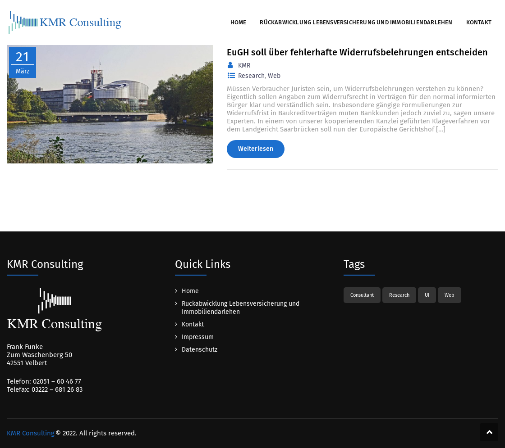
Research (251, 76)
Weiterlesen (255, 149)
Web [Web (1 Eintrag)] (449, 295)
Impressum (198, 337)
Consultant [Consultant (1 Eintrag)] (362, 295)
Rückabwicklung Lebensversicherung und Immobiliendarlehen (356, 22)
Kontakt (478, 22)
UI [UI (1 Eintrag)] (427, 295)
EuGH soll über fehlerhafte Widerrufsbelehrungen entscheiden (357, 52)
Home (238, 22)
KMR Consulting (31, 433)
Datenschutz (199, 349)
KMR (244, 65)
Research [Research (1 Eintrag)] (399, 295)
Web (274, 76)
